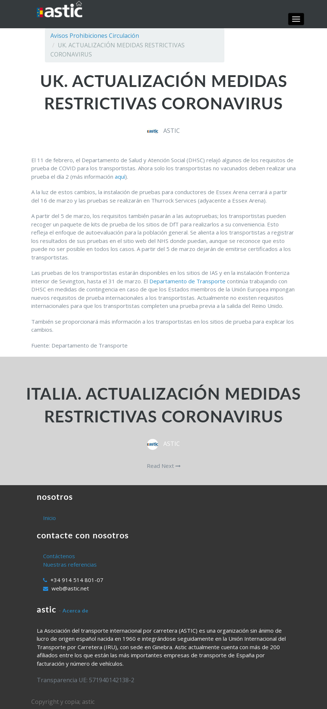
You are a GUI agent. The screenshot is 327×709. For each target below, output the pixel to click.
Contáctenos (59, 556)
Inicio (49, 517)
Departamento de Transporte (187, 281)
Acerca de (75, 610)
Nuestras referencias (70, 564)
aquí (120, 176)
